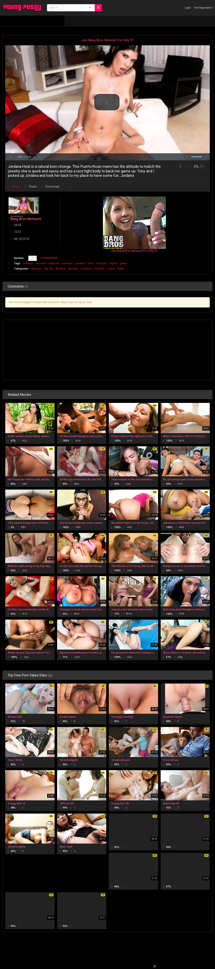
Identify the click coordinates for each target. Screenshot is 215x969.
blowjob (28, 263)
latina (91, 263)
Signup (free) (85, 302)
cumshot (67, 263)
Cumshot (86, 268)
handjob (102, 263)
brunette (41, 263)
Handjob (99, 268)
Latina (111, 268)
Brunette (73, 268)
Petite (120, 268)
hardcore (54, 263)
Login (71, 302)
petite (123, 263)
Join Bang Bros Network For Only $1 (107, 40)
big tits (113, 263)
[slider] (107, 153)
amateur (80, 263)
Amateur (36, 268)
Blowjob (61, 268)
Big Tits (48, 268)
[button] (106, 102)
